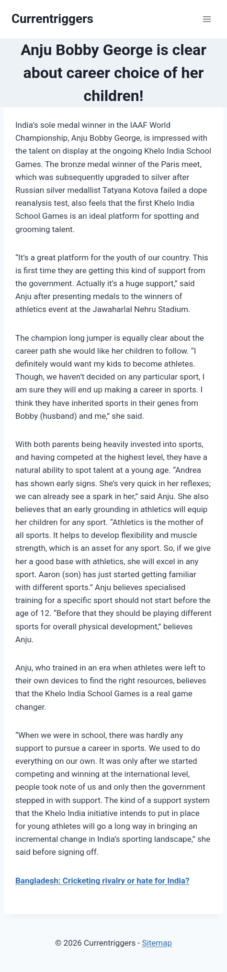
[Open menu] (207, 18)
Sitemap (157, 943)
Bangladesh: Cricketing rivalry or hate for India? (102, 880)
